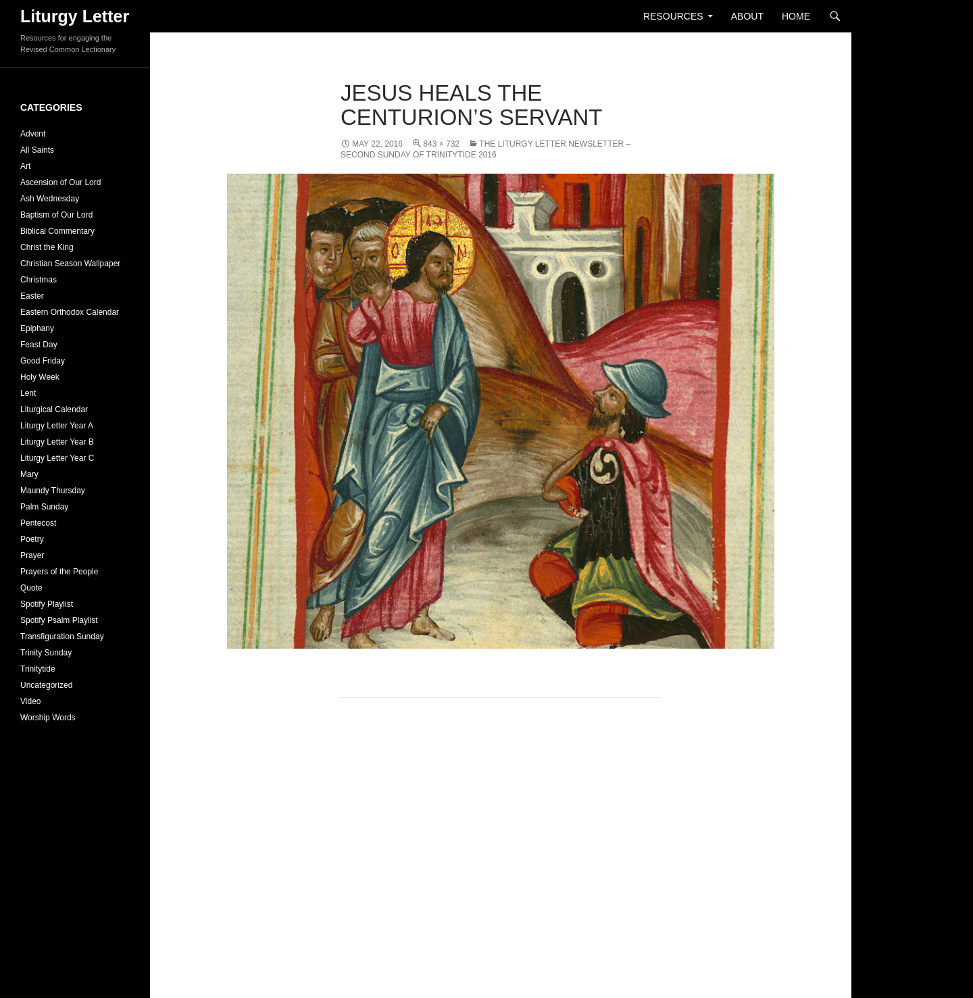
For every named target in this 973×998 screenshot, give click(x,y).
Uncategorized (46, 685)
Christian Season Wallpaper (70, 263)
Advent (32, 134)
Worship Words (48, 717)
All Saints (37, 150)
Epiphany (37, 328)
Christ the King (47, 247)
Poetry (32, 539)
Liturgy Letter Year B (57, 442)
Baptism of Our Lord (56, 215)
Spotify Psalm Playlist (59, 620)
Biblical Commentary (57, 231)
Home (796, 16)
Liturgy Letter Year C (57, 458)
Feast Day (38, 344)
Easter (32, 296)
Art (25, 166)
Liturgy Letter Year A (56, 425)
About (747, 16)
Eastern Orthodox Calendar (69, 312)
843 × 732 (441, 144)
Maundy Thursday (52, 490)
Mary (29, 474)
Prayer (32, 555)
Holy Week (39, 377)
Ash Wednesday (49, 198)
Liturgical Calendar (54, 409)
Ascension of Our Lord (60, 182)
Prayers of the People (59, 571)
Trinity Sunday (46, 652)
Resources (673, 16)
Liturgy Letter (74, 16)
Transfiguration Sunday (62, 636)
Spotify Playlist (46, 604)
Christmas (38, 279)
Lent (28, 393)
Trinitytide (37, 669)
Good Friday (42, 361)
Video (30, 701)
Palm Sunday (44, 507)
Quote (31, 588)
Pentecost (38, 523)
